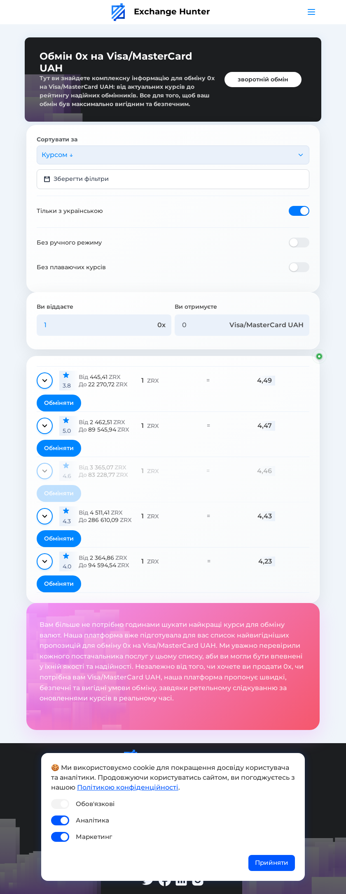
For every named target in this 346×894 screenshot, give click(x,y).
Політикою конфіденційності (127, 787)
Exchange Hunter (161, 11)
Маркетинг (94, 837)
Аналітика (92, 820)
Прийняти (271, 862)
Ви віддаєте (55, 306)
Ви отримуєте (196, 306)
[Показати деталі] (45, 380)
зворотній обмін (263, 79)
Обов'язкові (95, 804)
